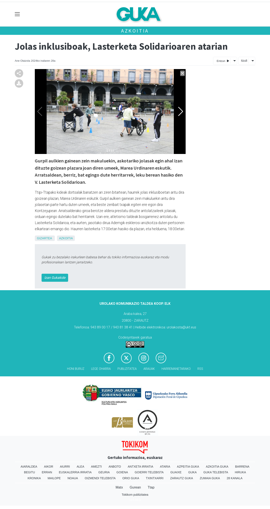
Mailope (54, 478)
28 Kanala (235, 478)
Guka (192, 472)
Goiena (122, 472)
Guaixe (176, 472)
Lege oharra (101, 369)
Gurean (135, 487)
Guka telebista (215, 472)
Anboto (115, 466)
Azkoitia (135, 30)
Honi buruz (75, 369)
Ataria (165, 466)
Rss (200, 369)
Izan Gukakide (54, 278)
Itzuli (244, 60)
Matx (119, 487)
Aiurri (65, 466)
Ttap (151, 487)
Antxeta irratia (140, 466)
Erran (47, 472)
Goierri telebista (149, 472)
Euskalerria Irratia (75, 472)
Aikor (48, 466)
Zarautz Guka (181, 478)
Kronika (34, 478)
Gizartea (44, 238)
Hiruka (240, 472)
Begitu (29, 472)
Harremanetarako (176, 369)
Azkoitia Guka (217, 466)
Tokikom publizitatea (135, 494)
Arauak (149, 369)
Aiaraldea (29, 466)
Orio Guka (130, 478)
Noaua (73, 478)
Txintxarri (154, 478)
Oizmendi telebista (100, 478)
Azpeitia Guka (188, 466)
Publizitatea (127, 369)
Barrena (242, 466)
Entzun (223, 61)
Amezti (96, 466)
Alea (80, 466)
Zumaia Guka (210, 478)
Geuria (104, 472)
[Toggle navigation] (17, 14)
